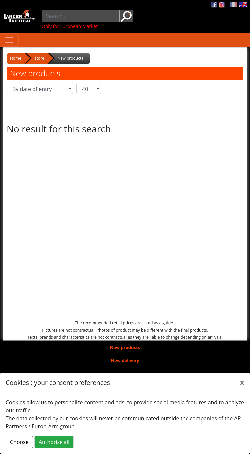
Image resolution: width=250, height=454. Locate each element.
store (39, 58)
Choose (19, 442)
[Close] (242, 382)
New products (125, 347)
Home (15, 58)
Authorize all (54, 442)
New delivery (125, 360)
